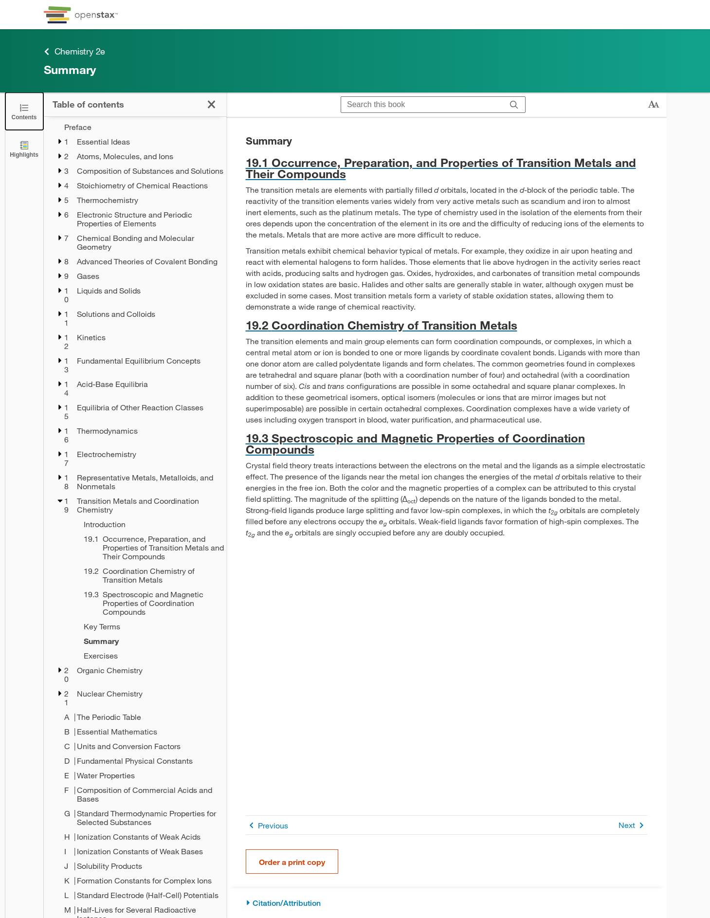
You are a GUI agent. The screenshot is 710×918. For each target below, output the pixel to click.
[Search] (514, 104)
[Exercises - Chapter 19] (148, 655)
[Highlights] (24, 148)
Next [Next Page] (633, 825)
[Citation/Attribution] (446, 903)
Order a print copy (292, 861)
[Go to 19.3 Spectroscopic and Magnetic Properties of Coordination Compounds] (446, 443)
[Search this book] (422, 104)
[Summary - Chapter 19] (148, 641)
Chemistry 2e (75, 51)
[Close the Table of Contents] (24, 111)
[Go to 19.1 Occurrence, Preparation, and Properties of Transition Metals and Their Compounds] (446, 168)
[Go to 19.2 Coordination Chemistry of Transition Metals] (446, 324)
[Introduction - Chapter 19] (148, 524)
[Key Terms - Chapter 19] (148, 626)
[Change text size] (653, 104)
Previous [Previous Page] (267, 825)
